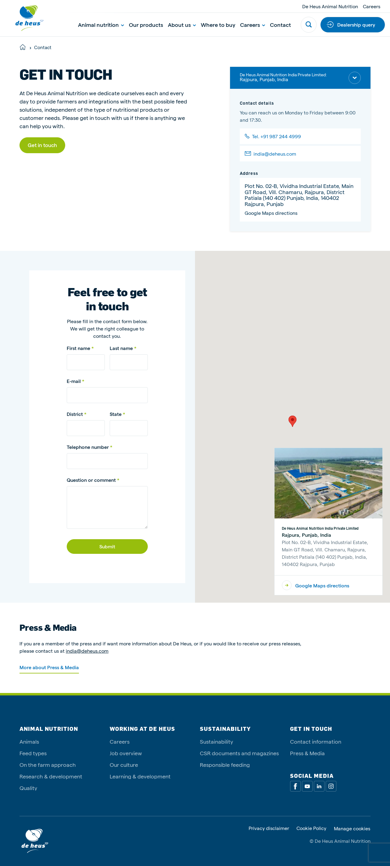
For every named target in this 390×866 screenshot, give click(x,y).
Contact (280, 24)
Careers (371, 6)
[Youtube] (307, 786)
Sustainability (216, 741)
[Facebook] (295, 786)
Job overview (126, 753)
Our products (146, 24)
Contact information (315, 741)
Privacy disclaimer (269, 828)
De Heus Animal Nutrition (330, 6)
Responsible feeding (225, 764)
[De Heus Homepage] (25, 18)
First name (79, 348)
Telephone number (88, 447)
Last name (122, 348)
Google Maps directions (271, 213)
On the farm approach (48, 764)
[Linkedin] (319, 786)
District (75, 414)
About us (182, 24)
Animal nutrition (101, 24)
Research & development (51, 776)
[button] (292, 421)
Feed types (33, 753)
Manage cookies (352, 828)
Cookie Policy (311, 828)
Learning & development (140, 776)
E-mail (74, 381)
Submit (107, 546)
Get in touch (42, 145)
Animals (29, 741)
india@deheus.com (275, 154)
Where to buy (218, 24)
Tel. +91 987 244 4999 (276, 136)
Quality (28, 788)
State (116, 414)
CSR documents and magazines (239, 753)
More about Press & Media (49, 667)
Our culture (124, 764)
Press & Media (307, 753)
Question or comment (91, 480)
